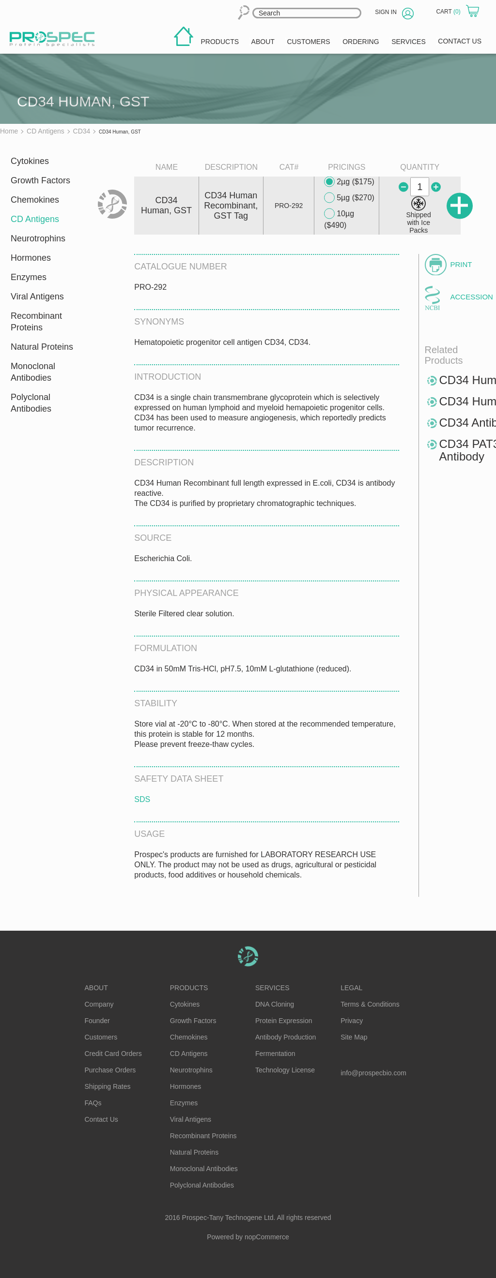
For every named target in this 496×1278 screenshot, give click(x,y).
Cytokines (30, 161)
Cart (449, 11)
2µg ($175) (349, 182)
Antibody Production (285, 1037)
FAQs (93, 1103)
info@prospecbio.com (373, 1073)
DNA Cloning (274, 1004)
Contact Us (101, 1119)
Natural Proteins (42, 347)
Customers (101, 1037)
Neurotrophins (38, 238)
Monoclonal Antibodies (33, 372)
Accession (467, 297)
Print (461, 264)
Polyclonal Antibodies (31, 403)
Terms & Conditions (370, 1004)
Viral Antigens (37, 296)
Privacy (352, 1021)
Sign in (386, 12)
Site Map (354, 1037)
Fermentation (275, 1053)
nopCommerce (267, 1237)
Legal (351, 988)
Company (99, 1004)
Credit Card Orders (113, 1053)
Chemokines (35, 200)
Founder (97, 1021)
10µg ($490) (339, 218)
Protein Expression (283, 1021)
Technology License (285, 1070)
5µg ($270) (349, 198)
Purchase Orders (110, 1070)
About (96, 988)
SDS (142, 799)
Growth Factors (40, 180)
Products (189, 988)
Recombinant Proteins (36, 321)
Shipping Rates (108, 1086)
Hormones (31, 258)
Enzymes (28, 277)
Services (272, 988)
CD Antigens (35, 219)
